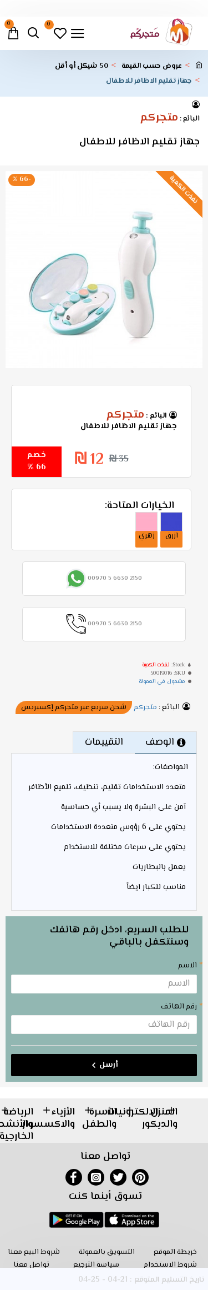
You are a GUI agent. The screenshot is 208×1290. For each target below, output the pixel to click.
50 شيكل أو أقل (81, 66)
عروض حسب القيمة (151, 66)
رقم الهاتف (179, 1006)
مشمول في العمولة (162, 681)
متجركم (159, 118)
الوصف (159, 742)
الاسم (187, 965)
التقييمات (104, 742)
